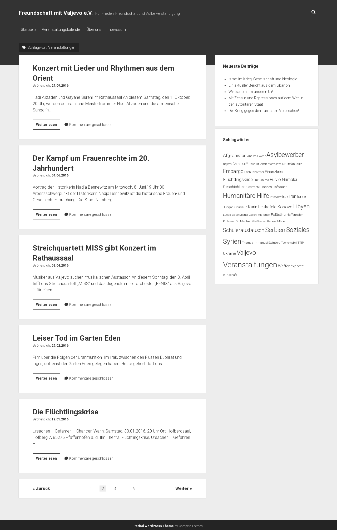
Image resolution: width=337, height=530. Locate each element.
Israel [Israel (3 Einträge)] (301, 195)
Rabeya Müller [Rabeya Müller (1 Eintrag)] (276, 220)
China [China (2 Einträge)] (236, 162)
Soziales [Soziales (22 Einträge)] (298, 228)
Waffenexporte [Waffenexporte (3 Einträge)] (291, 264)
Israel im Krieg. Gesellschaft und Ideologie (263, 77)
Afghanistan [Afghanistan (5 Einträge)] (234, 153)
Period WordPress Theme (153, 525)
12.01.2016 (60, 418)
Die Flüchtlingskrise (65, 410)
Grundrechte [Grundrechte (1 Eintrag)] (251, 185)
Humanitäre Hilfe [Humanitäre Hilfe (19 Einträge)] (246, 194)
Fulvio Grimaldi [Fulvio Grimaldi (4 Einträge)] (283, 178)
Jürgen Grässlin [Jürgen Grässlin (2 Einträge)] (235, 206)
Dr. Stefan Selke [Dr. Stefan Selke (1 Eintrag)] (292, 162)
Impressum (123, 29)
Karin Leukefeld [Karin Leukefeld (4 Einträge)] (262, 205)
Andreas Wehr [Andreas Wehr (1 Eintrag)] (256, 154)
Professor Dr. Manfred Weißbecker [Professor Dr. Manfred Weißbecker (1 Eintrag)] (244, 220)
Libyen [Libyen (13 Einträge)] (301, 205)
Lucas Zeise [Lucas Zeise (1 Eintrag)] (231, 213)
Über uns (98, 29)
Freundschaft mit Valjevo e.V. (56, 13)
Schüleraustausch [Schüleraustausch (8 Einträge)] (243, 229)
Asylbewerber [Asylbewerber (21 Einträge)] (285, 153)
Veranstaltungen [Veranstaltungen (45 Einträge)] (250, 263)
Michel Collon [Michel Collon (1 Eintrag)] (248, 213)
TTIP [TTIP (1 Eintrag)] (301, 241)
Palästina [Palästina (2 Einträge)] (278, 213)
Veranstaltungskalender (63, 29)
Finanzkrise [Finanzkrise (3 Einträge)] (274, 170)
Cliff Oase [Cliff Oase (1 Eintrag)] (248, 162)
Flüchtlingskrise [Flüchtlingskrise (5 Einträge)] (238, 178)
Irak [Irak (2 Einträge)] (285, 195)
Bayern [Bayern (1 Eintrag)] (227, 162)
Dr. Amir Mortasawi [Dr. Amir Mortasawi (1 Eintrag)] (268, 162)
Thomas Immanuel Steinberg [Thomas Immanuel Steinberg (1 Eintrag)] (261, 241)
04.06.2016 (60, 174)
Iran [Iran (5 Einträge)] (292, 195)
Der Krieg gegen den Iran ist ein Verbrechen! (264, 109)
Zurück (43, 487)
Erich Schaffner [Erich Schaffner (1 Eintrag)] (254, 170)
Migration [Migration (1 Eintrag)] (263, 213)
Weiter (182, 487)
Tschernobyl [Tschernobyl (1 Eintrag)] (289, 241)
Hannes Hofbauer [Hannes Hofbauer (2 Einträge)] (273, 185)
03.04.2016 (60, 264)
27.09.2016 (60, 84)
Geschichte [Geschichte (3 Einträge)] (232, 185)
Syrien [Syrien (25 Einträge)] (232, 240)
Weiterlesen (48, 124)
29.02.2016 (60, 344)
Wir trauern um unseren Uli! (251, 90)
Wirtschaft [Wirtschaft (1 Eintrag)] (230, 273)
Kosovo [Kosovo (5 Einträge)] (285, 205)
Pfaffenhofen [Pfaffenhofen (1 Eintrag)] (294, 213)
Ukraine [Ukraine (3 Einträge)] (229, 251)
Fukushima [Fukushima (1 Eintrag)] (261, 178)
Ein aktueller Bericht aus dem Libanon (259, 84)
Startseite (28, 29)
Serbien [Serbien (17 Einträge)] (275, 228)
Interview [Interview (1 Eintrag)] (275, 195)
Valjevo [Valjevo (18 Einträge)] (246, 251)
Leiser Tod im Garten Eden (77, 336)
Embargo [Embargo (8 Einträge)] (233, 170)
